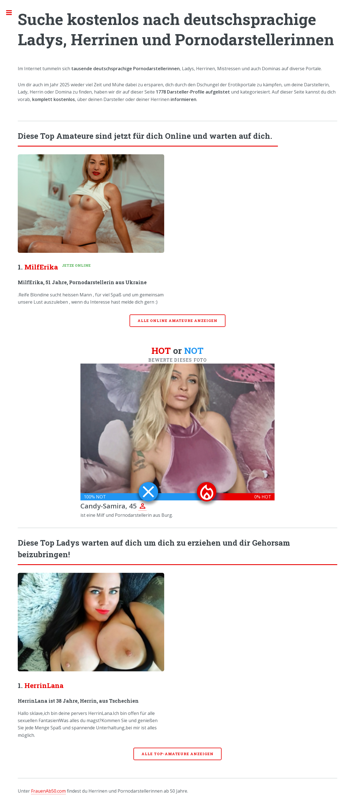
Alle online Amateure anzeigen (177, 320)
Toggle (12, 12)
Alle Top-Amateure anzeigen (177, 754)
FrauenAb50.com (48, 791)
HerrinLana (44, 685)
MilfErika (41, 266)
